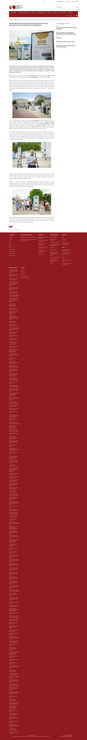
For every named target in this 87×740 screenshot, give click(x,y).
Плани (10, 241)
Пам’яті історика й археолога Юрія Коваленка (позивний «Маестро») (13, 556)
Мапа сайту (67, 1)
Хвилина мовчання (62, 12)
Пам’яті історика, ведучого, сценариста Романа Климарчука (13, 545)
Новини (21, 19)
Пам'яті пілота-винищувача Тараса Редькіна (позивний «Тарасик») (13, 271)
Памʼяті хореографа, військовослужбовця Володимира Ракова (12, 305)
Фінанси (51, 263)
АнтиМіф (63, 258)
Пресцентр (50, 12)
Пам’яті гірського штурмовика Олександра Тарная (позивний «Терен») (14, 560)
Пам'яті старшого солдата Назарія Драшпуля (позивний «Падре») (13, 355)
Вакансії (10, 247)
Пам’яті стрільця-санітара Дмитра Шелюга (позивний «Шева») (13, 573)
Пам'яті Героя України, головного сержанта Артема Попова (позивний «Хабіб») (13, 379)
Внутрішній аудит (12, 249)
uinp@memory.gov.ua (26, 276)
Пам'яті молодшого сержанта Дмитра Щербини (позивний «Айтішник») (13, 598)
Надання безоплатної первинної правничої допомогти (53, 260)
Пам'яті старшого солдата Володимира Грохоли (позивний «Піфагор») (13, 707)
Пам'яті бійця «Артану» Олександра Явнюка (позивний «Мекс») (14, 725)
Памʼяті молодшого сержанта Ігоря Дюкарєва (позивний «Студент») (13, 442)
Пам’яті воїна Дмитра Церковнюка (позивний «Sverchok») (12, 648)
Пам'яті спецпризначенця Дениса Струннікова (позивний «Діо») (14, 523)
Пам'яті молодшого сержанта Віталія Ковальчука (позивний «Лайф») (13, 564)
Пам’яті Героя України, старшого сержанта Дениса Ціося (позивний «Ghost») (14, 394)
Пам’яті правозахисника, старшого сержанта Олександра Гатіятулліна (13, 426)
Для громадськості (42, 12)
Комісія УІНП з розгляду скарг (55, 257)
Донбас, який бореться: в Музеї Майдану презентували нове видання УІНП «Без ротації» (67, 33)
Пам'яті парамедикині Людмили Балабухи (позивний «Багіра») (14, 718)
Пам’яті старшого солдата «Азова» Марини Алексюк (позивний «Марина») (13, 457)
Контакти (70, 12)
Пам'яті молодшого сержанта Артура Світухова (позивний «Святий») (13, 693)
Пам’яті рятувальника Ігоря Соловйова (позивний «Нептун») (13, 312)
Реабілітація (33, 12)
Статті (63, 256)
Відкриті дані (52, 247)
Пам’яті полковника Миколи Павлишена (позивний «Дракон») (13, 498)
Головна (11, 19)
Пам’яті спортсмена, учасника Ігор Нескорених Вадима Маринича (13, 688)
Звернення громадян (53, 237)
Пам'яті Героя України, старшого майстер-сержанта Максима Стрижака (13, 362)
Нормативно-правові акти (23, 12)
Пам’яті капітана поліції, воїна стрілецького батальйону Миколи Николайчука (13, 653)
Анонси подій (64, 239)
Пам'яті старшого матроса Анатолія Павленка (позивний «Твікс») (13, 578)
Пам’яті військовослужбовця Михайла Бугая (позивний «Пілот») (13, 275)
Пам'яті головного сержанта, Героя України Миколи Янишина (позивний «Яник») (13, 527)
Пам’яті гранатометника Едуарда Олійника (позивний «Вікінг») (13, 532)
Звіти (10, 243)
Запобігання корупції (12, 251)
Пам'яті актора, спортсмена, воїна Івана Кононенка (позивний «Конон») (13, 343)
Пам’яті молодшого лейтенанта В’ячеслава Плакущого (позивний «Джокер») (14, 350)
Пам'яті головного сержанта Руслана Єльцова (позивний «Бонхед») (13, 586)
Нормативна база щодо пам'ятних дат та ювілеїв (28, 237)
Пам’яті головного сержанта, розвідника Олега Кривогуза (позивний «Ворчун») (13, 416)
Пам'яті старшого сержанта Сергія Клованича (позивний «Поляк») (13, 536)
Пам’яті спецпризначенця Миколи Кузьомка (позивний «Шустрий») (13, 370)
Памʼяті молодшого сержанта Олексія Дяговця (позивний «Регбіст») (13, 389)
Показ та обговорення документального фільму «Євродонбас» (67, 27)
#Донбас (10, 226)
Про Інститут (13, 12)
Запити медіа (64, 241)
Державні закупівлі (53, 249)
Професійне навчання (12, 255)
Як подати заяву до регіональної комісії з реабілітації (42, 251)
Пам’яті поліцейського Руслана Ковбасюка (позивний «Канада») (14, 627)
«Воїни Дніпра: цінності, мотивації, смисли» (67, 41)
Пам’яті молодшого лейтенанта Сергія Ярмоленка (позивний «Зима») (14, 667)
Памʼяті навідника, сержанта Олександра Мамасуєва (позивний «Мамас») (13, 540)
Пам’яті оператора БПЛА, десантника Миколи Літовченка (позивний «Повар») (14, 449)
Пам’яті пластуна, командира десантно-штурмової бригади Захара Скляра (13, 502)
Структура (10, 239)
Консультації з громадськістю (55, 242)
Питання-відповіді (41, 254)
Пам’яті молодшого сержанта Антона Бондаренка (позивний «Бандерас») (14, 329)
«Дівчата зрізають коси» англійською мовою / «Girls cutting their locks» (67, 45)
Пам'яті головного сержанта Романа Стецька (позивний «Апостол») (13, 569)
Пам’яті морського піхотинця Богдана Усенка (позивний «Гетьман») (13, 484)
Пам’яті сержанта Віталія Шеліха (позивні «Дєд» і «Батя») (13, 594)
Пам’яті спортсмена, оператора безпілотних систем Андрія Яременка (14, 288)
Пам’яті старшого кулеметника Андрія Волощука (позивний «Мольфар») (14, 398)
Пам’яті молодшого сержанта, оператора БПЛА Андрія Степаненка (13, 582)
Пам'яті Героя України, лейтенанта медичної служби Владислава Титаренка (13, 609)
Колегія (10, 245)
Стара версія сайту (60, 1)
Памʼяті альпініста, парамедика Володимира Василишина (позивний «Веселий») (14, 374)
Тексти (55, 12)
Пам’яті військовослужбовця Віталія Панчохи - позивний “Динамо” (13, 681)
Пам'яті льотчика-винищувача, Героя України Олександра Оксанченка (14, 461)
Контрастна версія (74, 1)
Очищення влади (11, 253)
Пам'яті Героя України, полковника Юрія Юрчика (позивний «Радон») (13, 437)
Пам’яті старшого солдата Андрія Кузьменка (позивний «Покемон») (13, 637)
